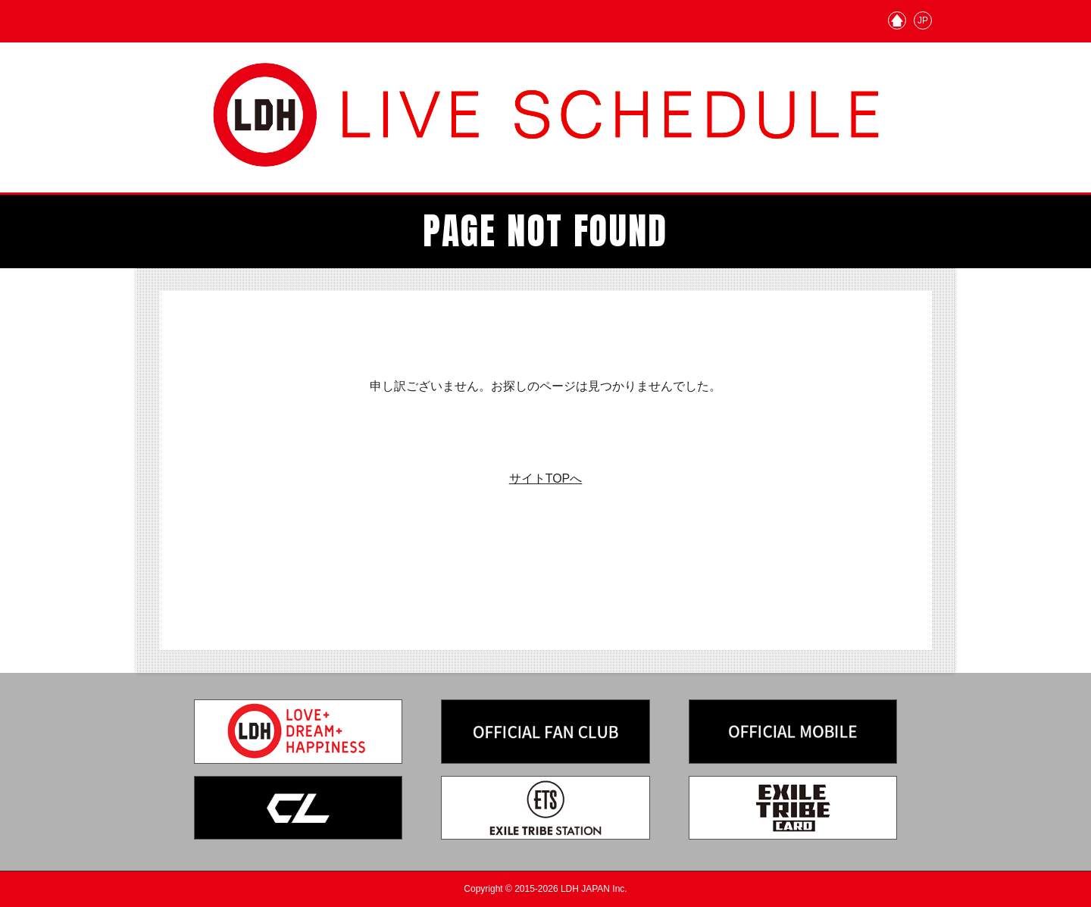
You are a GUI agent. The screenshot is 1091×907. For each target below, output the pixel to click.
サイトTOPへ (546, 478)
